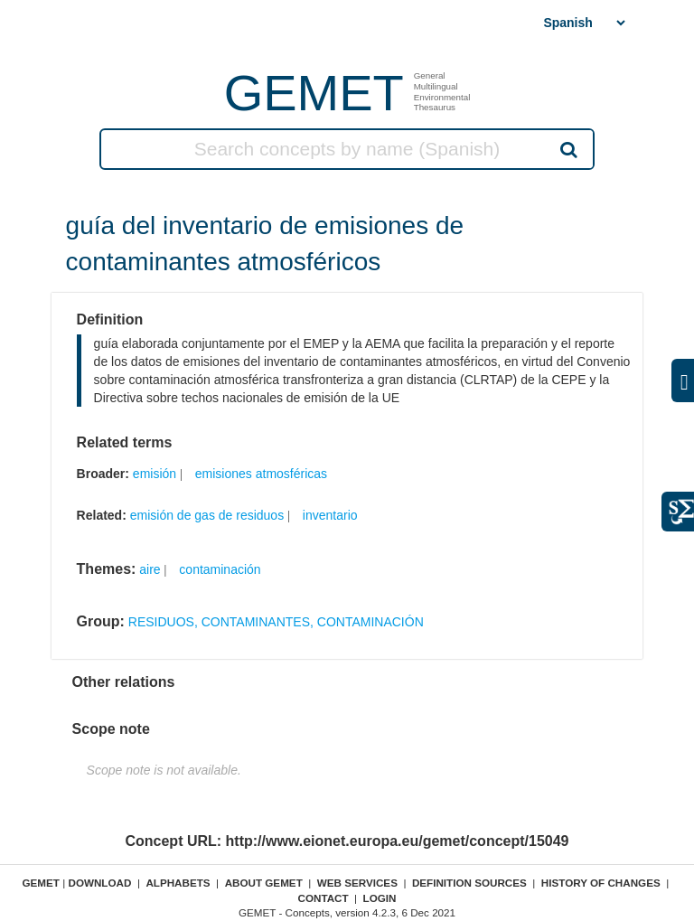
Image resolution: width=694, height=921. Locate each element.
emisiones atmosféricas (261, 473)
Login (380, 898)
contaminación (219, 569)
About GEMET (264, 882)
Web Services (357, 882)
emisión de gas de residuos (207, 515)
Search (567, 149)
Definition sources (469, 882)
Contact (322, 898)
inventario (330, 515)
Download (99, 882)
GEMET (314, 92)
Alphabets (177, 882)
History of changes (601, 882)
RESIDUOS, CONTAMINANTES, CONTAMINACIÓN (276, 622)
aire (149, 569)
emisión (154, 473)
